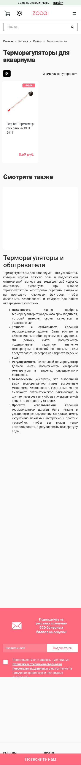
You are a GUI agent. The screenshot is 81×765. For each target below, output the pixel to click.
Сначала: (49, 73)
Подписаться (62, 648)
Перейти (58, 2)
